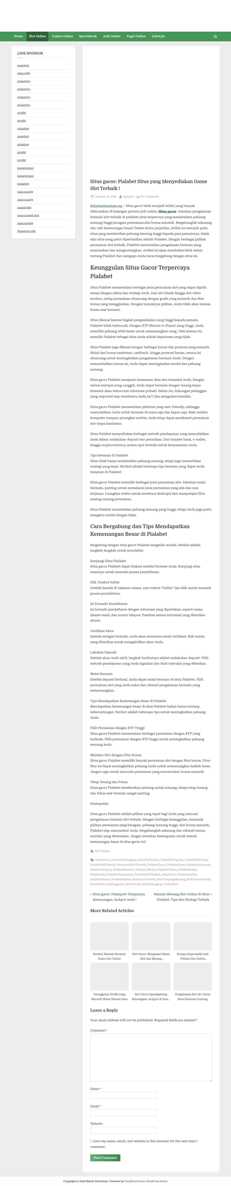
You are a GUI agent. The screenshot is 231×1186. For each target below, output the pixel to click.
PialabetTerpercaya (120, 874)
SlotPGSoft (97, 884)
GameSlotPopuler (171, 860)
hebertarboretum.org (106, 206)
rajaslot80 (24, 207)
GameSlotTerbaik (196, 860)
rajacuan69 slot (28, 215)
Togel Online (136, 36)
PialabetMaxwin (123, 869)
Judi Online (112, 36)
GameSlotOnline (148, 860)
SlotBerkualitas (121, 879)
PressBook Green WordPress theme (146, 1181)
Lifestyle (158, 36)
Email (95, 1106)
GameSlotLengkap (124, 860)
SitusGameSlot (187, 874)
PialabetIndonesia (198, 864)
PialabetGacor (156, 864)
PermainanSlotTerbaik (131, 864)
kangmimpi (25, 168)
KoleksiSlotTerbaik (102, 864)
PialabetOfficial (145, 869)
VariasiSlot (171, 884)
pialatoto (23, 81)
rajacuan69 (25, 192)
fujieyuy (128, 196)
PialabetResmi (187, 869)
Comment (98, 1030)
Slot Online (37, 36)
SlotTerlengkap (152, 884)
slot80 (21, 113)
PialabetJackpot (100, 869)
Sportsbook (88, 36)
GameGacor (102, 860)
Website (96, 1124)
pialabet (23, 65)
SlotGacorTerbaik (144, 879)
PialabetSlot (98, 874)
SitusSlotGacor (100, 879)
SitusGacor (169, 874)
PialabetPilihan (167, 869)
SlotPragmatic (115, 884)
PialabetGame (176, 864)
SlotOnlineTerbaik (198, 879)
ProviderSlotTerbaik (147, 874)
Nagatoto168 (26, 231)
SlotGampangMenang (171, 879)
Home (18, 36)
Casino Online (62, 36)
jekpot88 (23, 73)
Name (95, 1089)
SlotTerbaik (133, 884)
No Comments (149, 196)
